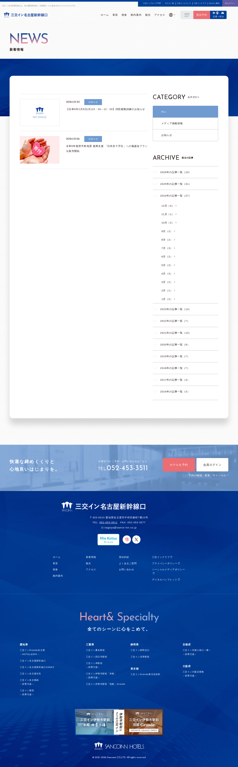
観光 (88, 563)
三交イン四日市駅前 (96, 656)
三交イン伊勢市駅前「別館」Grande (105, 684)
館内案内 (58, 575)
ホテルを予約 (179, 464)
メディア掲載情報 (172, 123)
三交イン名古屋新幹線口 (33, 660)
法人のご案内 (214, 3)
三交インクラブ (200, 3)
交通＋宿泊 (218, 16)
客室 (55, 563)
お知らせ (166, 135)
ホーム (56, 557)
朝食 (55, 569)
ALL (163, 111)
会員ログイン (212, 464)
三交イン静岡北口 (140, 650)
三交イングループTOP (152, 3)
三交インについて (184, 3)
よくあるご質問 (128, 563)
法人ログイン (230, 3)
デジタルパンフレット (164, 579)
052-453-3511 (127, 468)
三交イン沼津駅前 (140, 656)
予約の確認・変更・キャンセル (208, 475)
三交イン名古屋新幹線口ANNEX (37, 667)
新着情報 (91, 557)
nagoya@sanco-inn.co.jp (120, 527)
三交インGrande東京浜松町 (145, 674)
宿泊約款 (124, 557)
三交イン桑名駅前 (95, 650)
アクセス (91, 569)
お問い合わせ (126, 569)
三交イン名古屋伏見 (30, 673)
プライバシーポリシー (164, 563)
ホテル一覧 (169, 3)
